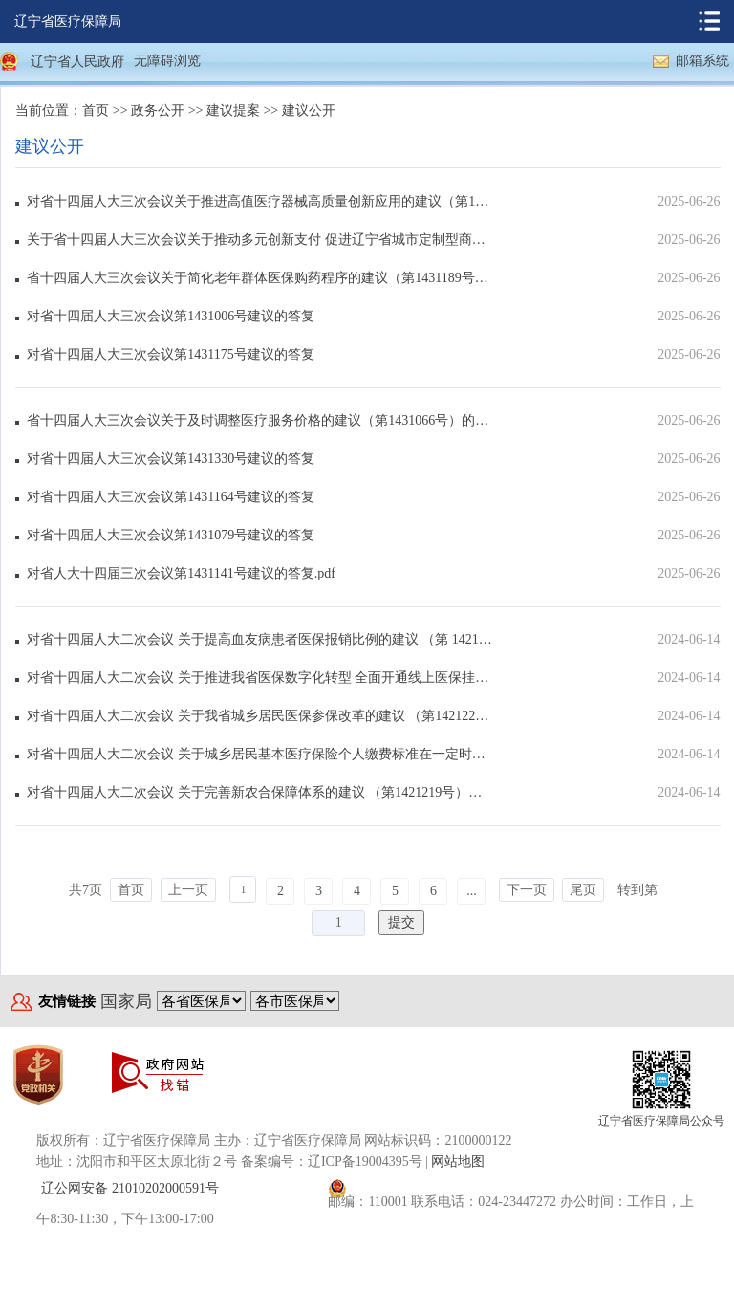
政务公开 (157, 110)
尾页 (583, 890)
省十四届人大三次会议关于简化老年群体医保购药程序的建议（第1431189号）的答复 (259, 278)
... (471, 891)
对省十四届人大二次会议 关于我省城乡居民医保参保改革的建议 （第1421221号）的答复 (259, 716)
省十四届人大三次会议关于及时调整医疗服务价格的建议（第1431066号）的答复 (259, 420)
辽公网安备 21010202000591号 (130, 1188)
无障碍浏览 (167, 61)
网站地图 (458, 1161)
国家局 (126, 1001)
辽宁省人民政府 (77, 62)
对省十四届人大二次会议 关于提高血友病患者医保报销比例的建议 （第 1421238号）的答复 (259, 639)
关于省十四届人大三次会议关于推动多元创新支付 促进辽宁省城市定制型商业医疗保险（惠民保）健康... (259, 239)
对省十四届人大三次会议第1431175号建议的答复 (170, 354)
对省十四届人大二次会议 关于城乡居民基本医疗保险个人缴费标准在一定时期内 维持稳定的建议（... (259, 754)
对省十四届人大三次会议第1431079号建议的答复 (170, 535)
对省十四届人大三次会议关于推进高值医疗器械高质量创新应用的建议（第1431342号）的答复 (259, 201)
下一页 (527, 890)
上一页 (188, 890)
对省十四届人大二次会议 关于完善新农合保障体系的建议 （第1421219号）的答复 (259, 792)
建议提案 (233, 110)
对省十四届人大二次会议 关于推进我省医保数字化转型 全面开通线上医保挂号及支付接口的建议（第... (259, 677)
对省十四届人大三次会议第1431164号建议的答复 (170, 497)
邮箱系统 (702, 61)
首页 (95, 110)
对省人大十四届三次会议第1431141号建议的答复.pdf (181, 573)
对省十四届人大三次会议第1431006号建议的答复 (170, 316)
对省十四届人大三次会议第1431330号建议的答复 (170, 458)
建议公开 (308, 110)
